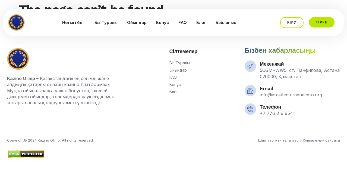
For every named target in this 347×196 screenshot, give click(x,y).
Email (266, 88)
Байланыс (226, 22)
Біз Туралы (106, 22)
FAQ (182, 22)
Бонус (162, 22)
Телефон (270, 107)
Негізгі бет (73, 22)
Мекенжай (272, 64)
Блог (201, 22)
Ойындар (137, 22)
